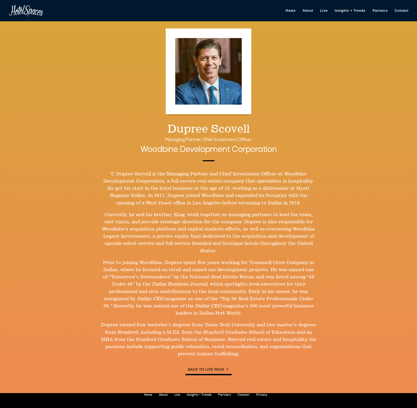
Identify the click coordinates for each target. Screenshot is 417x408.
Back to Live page (206, 369)
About (308, 11)
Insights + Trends (350, 11)
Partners (380, 11)
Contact (401, 11)
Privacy (261, 395)
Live (324, 11)
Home (290, 11)
